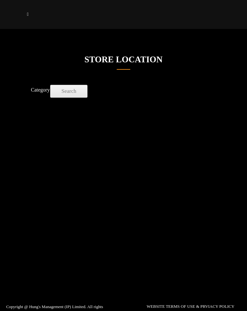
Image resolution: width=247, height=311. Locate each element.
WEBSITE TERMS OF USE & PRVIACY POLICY (190, 306)
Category (37, 90)
